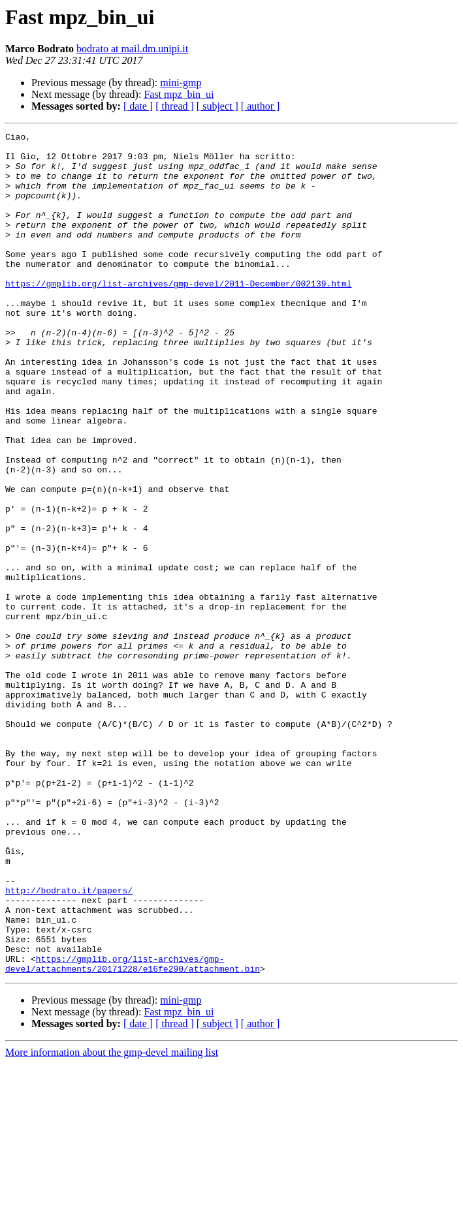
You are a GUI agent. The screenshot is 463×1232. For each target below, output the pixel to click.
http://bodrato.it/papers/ (69, 1043)
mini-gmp (180, 82)
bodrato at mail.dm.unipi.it (132, 48)
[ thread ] (174, 106)
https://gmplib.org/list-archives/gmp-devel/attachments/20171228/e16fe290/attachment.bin (132, 1131)
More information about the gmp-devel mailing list (111, 1220)
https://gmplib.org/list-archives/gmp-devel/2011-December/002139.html (178, 314)
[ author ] (260, 106)
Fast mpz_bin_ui (179, 94)
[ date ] (138, 106)
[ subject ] (217, 106)
